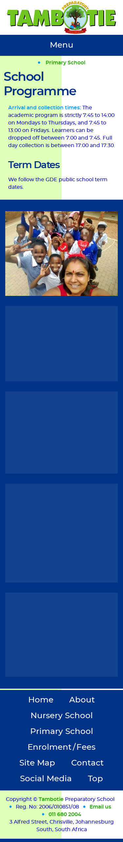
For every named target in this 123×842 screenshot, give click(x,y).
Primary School (65, 62)
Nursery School (62, 716)
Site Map (37, 763)
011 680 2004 (65, 814)
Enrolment (61, 747)
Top (95, 779)
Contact (87, 763)
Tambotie (51, 799)
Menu (61, 45)
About (82, 700)
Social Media (46, 779)
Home (40, 700)
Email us (100, 806)
